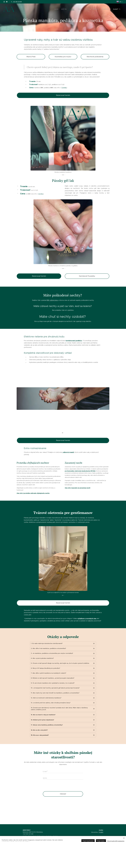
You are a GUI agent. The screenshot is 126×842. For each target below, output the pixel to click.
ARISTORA (26, 830)
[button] (116, 9)
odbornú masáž (68, 452)
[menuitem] (58, 9)
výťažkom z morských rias (87, 618)
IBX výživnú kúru (52, 300)
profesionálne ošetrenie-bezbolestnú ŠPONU (80, 471)
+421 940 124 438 (17, 1)
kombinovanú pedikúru (74, 341)
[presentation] (56, 805)
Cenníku (64, 87)
